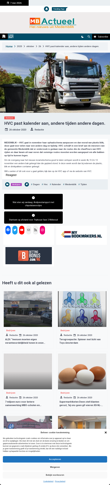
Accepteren (55, 459)
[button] (105, 432)
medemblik (70, 184)
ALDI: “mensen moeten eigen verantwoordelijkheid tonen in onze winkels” (24, 328)
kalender (56, 184)
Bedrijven (9, 118)
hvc (46, 184)
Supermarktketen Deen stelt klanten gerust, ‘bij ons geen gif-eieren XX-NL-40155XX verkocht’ (80, 391)
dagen (36, 184)
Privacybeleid (60, 481)
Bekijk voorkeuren (55, 475)
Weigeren (55, 467)
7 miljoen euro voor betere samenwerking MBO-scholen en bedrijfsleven (22, 391)
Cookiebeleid (48, 481)
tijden (83, 184)
